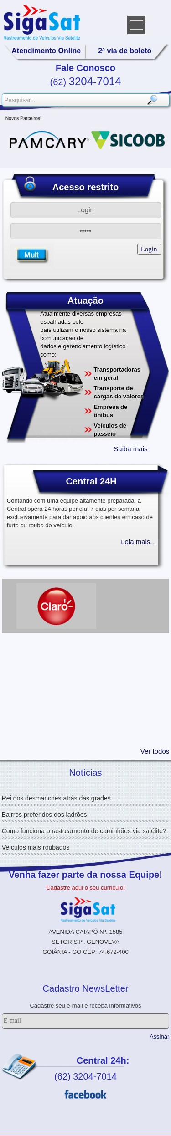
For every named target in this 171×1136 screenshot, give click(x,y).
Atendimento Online (46, 51)
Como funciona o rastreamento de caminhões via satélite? (84, 831)
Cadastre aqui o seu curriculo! (85, 887)
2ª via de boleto (124, 51)
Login (149, 249)
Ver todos (154, 751)
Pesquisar (152, 100)
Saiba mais (130, 449)
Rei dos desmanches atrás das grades (56, 798)
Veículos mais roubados (36, 847)
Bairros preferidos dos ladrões (44, 814)
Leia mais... (138, 541)
